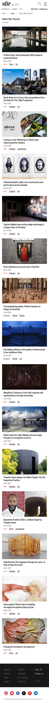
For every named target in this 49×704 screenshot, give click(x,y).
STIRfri (37, 669)
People (14, 315)
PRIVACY (6, 681)
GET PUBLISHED (23, 677)
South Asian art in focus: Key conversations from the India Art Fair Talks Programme (24, 99)
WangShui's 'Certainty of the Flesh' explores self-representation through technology (23, 394)
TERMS (6, 677)
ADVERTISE (21, 669)
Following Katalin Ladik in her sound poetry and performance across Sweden (23, 183)
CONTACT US (22, 681)
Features (12, 106)
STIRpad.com (43, 9)
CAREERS (7, 673)
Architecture (5, 9)
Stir (4, 13)
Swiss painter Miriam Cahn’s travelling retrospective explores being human (19, 606)
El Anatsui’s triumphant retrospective (19, 646)
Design (14, 9)
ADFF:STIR (34, 9)
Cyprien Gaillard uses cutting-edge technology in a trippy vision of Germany (23, 226)
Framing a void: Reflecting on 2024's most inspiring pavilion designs (21, 141)
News (11, 64)
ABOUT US (7, 669)
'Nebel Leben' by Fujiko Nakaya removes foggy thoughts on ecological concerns (22, 436)
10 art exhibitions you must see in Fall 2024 (21, 266)
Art (21, 9)
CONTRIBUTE (22, 673)
